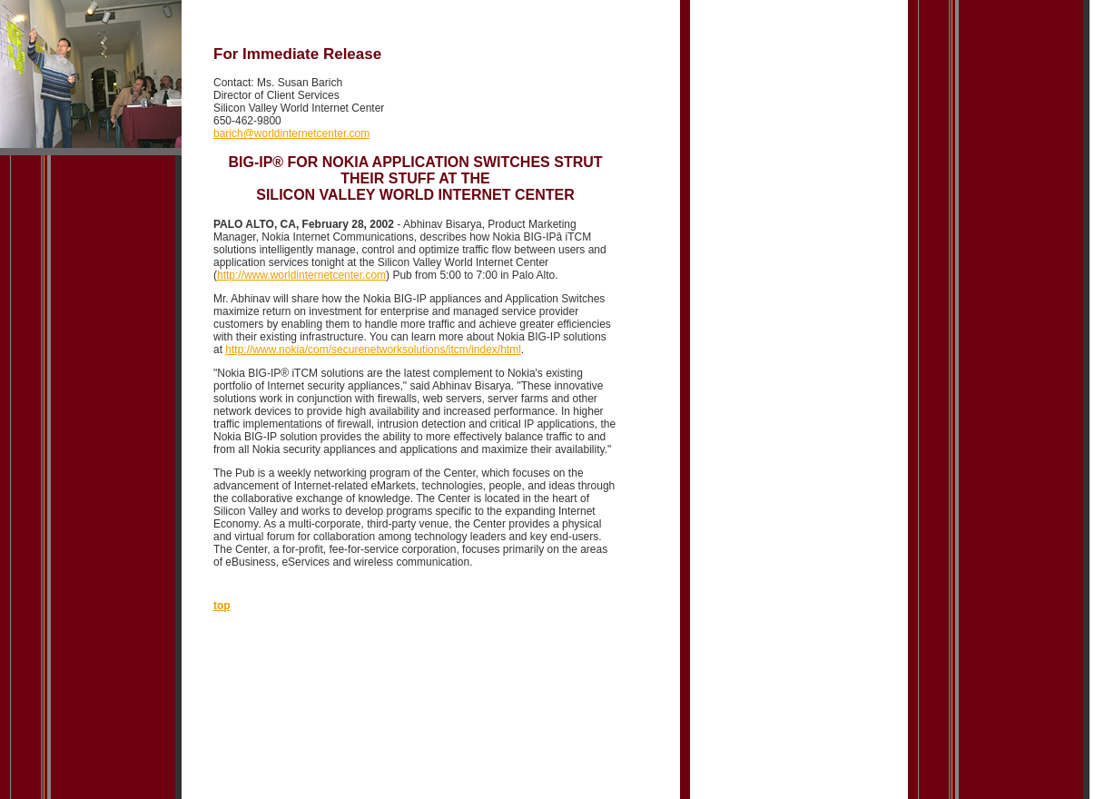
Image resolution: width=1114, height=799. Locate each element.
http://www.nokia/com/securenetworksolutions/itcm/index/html (372, 349)
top (222, 605)
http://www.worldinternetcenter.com (301, 275)
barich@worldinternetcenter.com (291, 133)
